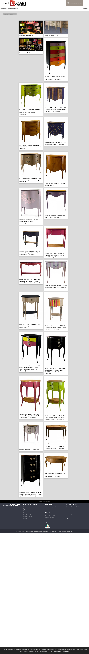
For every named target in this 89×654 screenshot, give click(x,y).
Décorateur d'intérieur (50, 515)
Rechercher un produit (50, 507)
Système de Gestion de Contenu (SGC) (35, 531)
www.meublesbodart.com (72, 515)
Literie (24, 511)
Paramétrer (57, 651)
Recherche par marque (50, 509)
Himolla (25, 519)
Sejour (25, 509)
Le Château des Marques (51, 519)
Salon (24, 507)
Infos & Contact (70, 513)
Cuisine (25, 513)
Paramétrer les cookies (72, 511)
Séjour (4, 8)
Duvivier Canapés (27, 517)
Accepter (66, 651)
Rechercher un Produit (74, 3)
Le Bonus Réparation (49, 523)
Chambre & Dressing (28, 515)
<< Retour (85, 8)
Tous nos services (49, 517)
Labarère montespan (12, 8)
